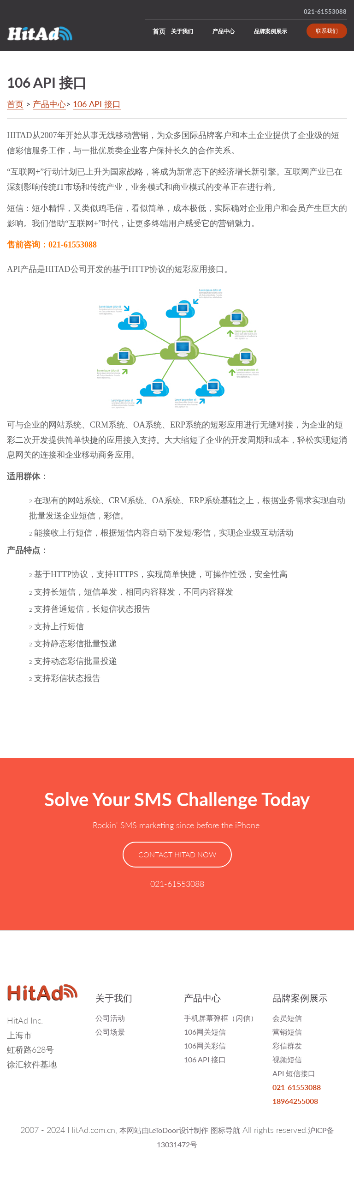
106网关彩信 (205, 1045)
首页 (159, 31)
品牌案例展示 (270, 31)
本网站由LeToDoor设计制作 (163, 1130)
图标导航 (225, 1130)
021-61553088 (325, 11)
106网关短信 (205, 1031)
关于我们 (182, 31)
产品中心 (223, 31)
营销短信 (287, 1031)
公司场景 (110, 1031)
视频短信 (287, 1059)
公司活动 (110, 1017)
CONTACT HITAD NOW (177, 854)
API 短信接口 (293, 1073)
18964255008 (295, 1101)
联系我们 (327, 30)
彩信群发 (287, 1045)
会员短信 (287, 1017)
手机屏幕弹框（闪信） (221, 1017)
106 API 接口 (97, 104)
